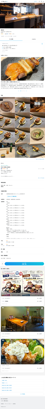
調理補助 (6, 301)
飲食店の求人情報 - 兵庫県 (7, 390)
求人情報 (11, 39)
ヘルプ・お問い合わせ (4, 400)
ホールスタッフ (7, 298)
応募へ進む (24, 264)
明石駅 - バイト (5, 382)
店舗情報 (34, 39)
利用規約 (2, 403)
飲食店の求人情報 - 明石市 (7, 387)
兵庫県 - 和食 (4, 380)
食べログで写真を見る (39, 159)
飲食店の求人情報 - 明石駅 (7, 385)
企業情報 (14, 403)
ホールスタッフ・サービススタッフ (9, 45)
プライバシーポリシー (8, 403)
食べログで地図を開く (13, 196)
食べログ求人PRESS (4, 398)
